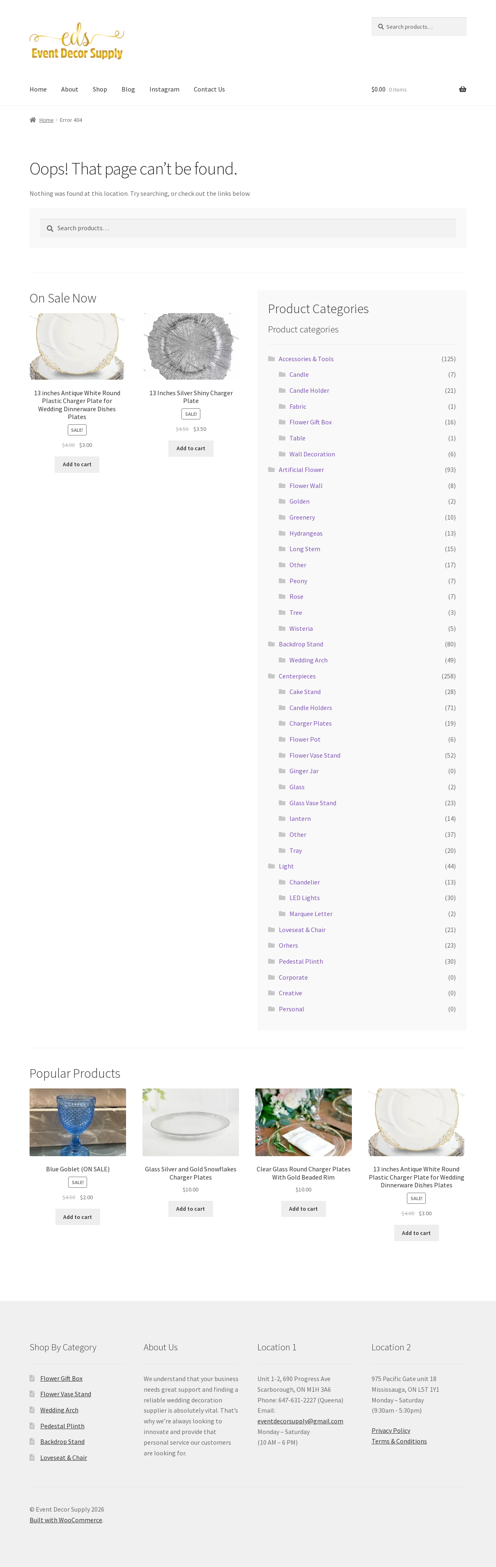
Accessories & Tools (306, 359)
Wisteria (301, 628)
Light (286, 866)
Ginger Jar (304, 771)
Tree (295, 612)
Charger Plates (310, 723)
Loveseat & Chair (302, 930)
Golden (299, 501)
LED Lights (304, 897)
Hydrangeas (306, 533)
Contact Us (209, 89)
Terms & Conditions (399, 1441)
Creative (290, 993)
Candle (299, 374)
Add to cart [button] (77, 464)
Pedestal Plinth (301, 961)
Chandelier (304, 882)
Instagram (164, 89)
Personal (291, 1009)
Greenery (302, 517)
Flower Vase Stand (314, 755)
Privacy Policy (391, 1430)
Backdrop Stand (301, 644)
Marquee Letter (311, 914)
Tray (295, 850)
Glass (297, 787)
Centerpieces (297, 676)
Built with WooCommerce (66, 1520)
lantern (300, 818)
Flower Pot (305, 739)
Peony (298, 581)
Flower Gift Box (310, 422)
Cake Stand (305, 691)
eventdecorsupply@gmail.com (300, 1421)
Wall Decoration (312, 454)
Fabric (297, 406)
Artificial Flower (301, 469)
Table (297, 438)
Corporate (293, 977)
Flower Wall (306, 485)
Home (38, 89)
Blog (128, 89)
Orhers (288, 945)
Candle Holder (309, 390)
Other (297, 565)
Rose (296, 596)
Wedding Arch (308, 660)
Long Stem (304, 549)
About (69, 89)
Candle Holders (310, 707)
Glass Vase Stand (312, 803)
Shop (100, 89)
